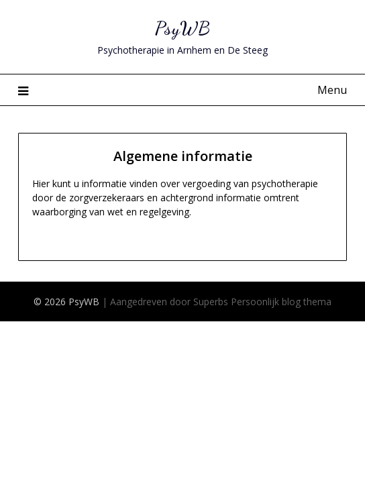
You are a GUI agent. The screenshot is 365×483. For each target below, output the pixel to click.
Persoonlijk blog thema (281, 301)
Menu (332, 90)
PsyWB (182, 28)
